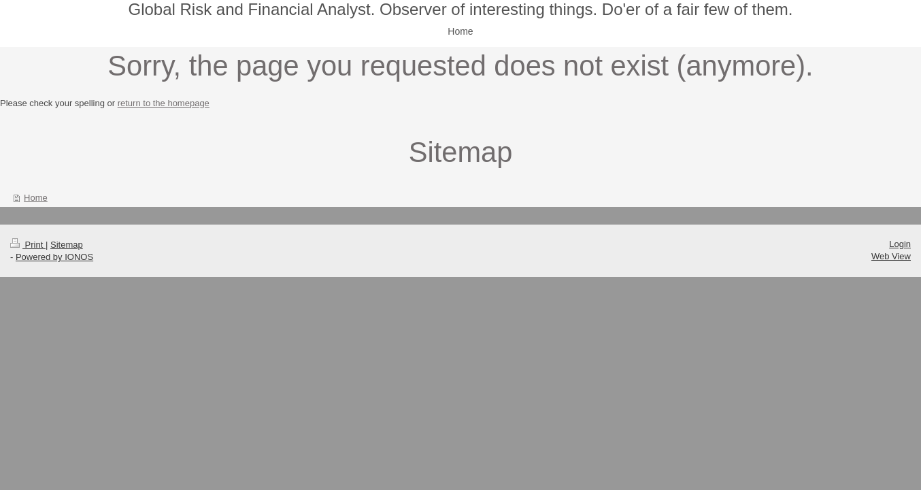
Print (28, 245)
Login (900, 244)
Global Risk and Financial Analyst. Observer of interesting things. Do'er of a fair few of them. (460, 9)
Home (36, 198)
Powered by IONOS (54, 257)
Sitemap (66, 245)
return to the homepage (164, 103)
